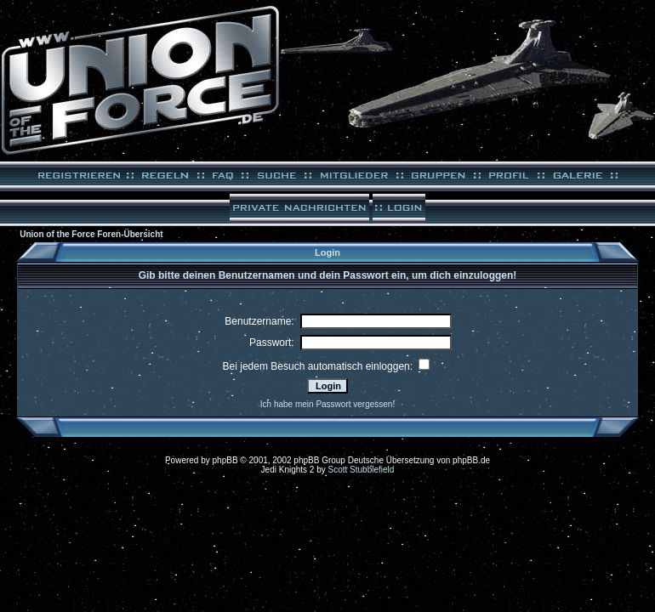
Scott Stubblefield (361, 469)
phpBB (225, 460)
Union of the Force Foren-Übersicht (91, 234)
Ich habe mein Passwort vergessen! (327, 404)
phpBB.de (471, 460)
